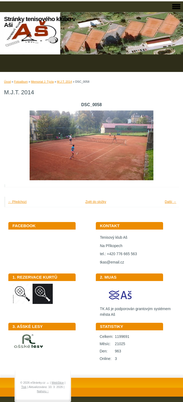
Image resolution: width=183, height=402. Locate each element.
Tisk (23, 387)
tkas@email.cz (112, 262)
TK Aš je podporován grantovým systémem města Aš (135, 310)
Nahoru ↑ (43, 391)
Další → (170, 202)
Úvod (7, 81)
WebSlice (58, 382)
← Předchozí (17, 202)
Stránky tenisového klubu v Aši (39, 22)
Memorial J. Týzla (42, 81)
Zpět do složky (95, 202)
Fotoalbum (21, 81)
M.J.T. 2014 (64, 81)
